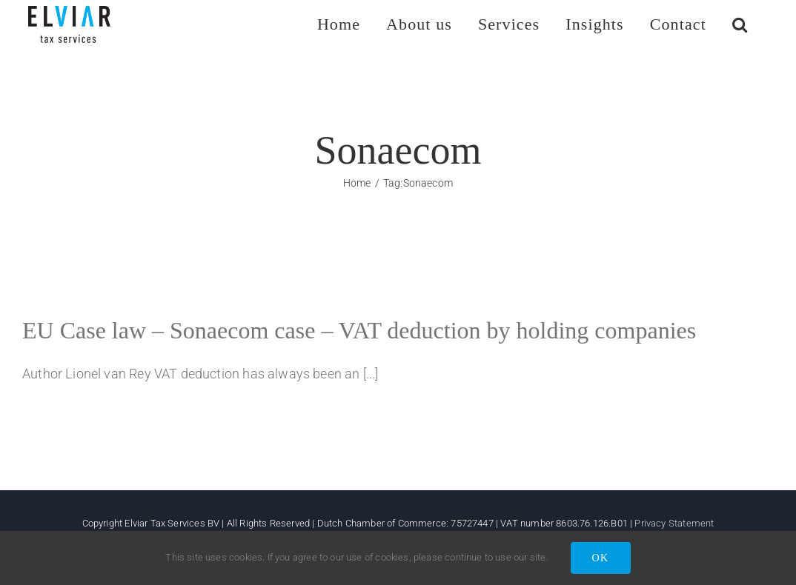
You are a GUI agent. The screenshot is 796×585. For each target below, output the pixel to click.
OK (600, 558)
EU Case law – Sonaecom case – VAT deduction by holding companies (359, 330)
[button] (740, 24)
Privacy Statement (674, 523)
